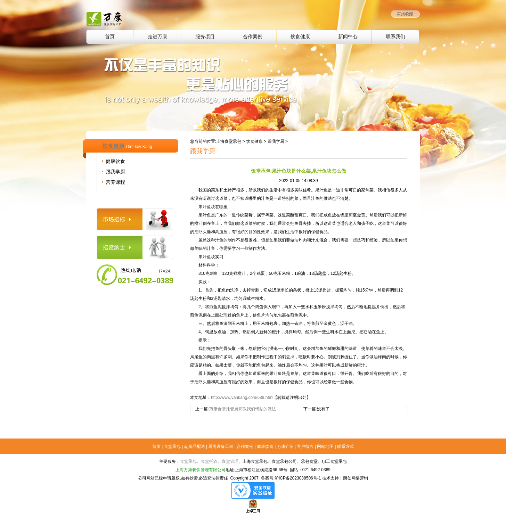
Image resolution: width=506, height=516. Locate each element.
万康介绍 (285, 446)
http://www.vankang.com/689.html (242, 397)
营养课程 (115, 182)
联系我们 (395, 36)
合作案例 (252, 36)
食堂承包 (172, 446)
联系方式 (345, 446)
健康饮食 (115, 161)
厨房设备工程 (220, 446)
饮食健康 (300, 36)
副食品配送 (194, 446)
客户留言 (305, 446)
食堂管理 (230, 461)
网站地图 (325, 446)
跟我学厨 (115, 171)
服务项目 (205, 36)
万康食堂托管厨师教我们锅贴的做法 (242, 409)
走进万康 (157, 36)
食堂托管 (209, 461)
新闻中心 (348, 36)
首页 (110, 36)
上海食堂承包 (228, 141)
